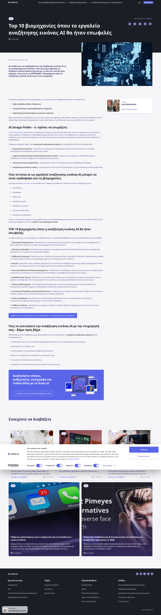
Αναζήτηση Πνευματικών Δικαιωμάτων (107, 2)
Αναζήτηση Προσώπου (78, 2)
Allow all (144, 595)
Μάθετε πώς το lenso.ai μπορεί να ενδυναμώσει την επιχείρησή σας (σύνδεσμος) (43, 315)
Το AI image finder (16, 132)
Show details (108, 611)
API (9, 589)
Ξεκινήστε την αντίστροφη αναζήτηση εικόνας (33, 393)
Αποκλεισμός (87, 585)
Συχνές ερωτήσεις (52, 585)
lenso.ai (29, 183)
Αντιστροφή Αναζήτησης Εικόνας (51, 2)
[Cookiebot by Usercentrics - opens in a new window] (13, 611)
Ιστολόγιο (49, 589)
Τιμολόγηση (12, 585)
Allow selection (144, 601)
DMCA (84, 589)
